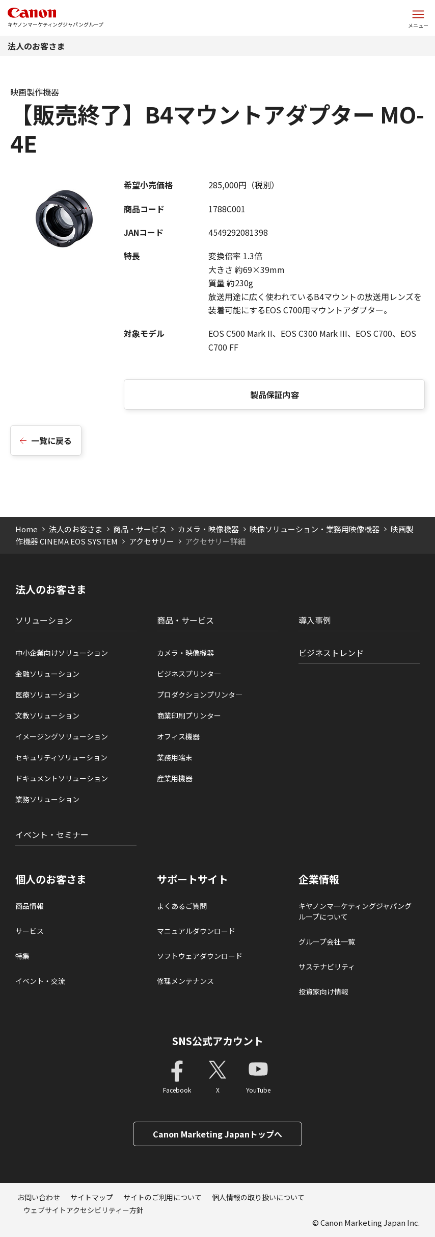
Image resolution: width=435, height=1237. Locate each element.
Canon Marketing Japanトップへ (217, 1134)
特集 (22, 956)
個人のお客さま (51, 879)
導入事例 (314, 620)
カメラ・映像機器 (208, 529)
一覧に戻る (51, 440)
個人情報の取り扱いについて (258, 1197)
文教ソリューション (47, 715)
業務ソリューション (47, 799)
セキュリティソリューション (61, 757)
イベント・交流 (40, 981)
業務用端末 (175, 757)
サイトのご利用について (162, 1197)
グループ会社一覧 (326, 941)
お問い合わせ (38, 1197)
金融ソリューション (47, 674)
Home (26, 529)
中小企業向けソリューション (61, 653)
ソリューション (43, 620)
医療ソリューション (47, 694)
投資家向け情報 (323, 991)
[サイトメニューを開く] (418, 18)
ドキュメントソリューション (61, 778)
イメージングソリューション (61, 736)
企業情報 (318, 879)
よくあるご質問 (182, 906)
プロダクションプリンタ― (199, 694)
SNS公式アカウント (217, 1040)
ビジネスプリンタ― (189, 674)
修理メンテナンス (185, 981)
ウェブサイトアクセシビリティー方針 (83, 1210)
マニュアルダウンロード (196, 931)
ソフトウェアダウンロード (199, 956)
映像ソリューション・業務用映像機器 (314, 529)
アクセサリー (151, 541)
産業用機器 (175, 778)
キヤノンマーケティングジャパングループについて (355, 911)
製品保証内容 (274, 394)
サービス (29, 931)
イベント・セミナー (52, 834)
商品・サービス (140, 529)
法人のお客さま (36, 46)
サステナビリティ (326, 966)
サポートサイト (192, 879)
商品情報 (29, 906)
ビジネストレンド (331, 653)
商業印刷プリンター (189, 715)
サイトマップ (91, 1197)
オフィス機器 (178, 736)
